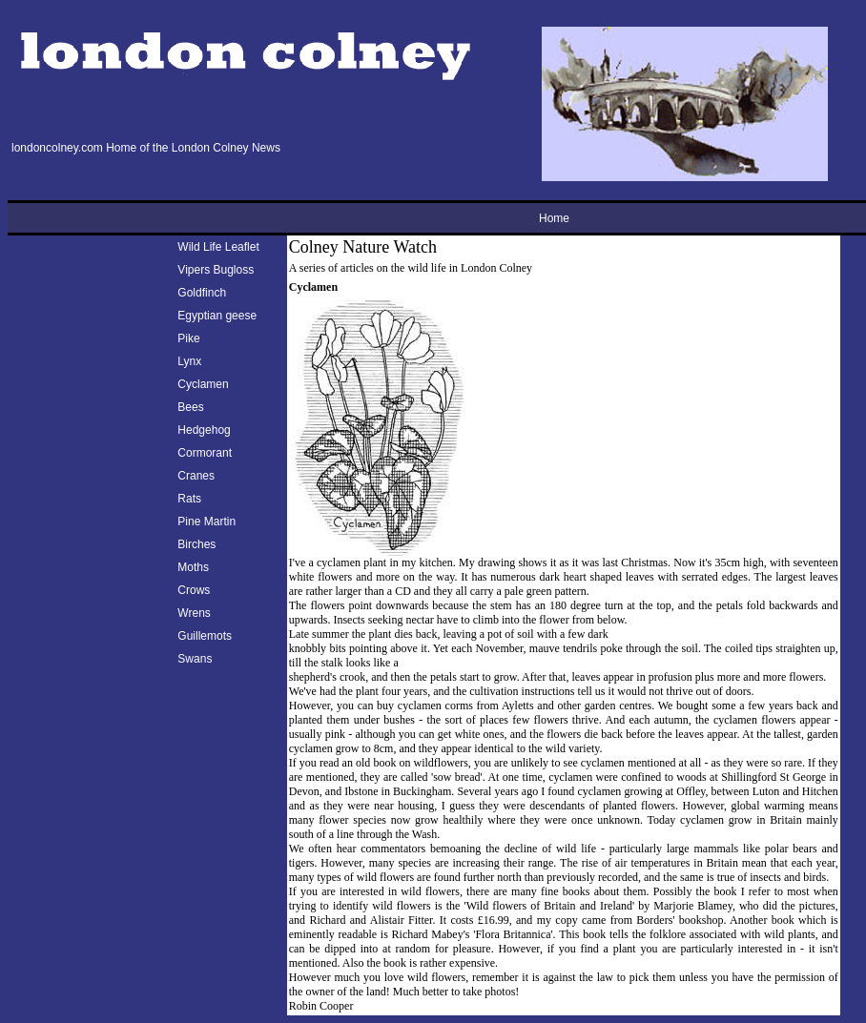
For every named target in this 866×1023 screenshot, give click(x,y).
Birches (196, 544)
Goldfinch (201, 292)
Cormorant (204, 453)
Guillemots (204, 636)
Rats (189, 498)
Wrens (193, 613)
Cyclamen (202, 384)
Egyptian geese (217, 315)
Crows (193, 590)
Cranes (196, 475)
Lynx (189, 361)
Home (554, 218)
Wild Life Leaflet (217, 247)
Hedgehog (203, 430)
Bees (190, 407)
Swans (194, 658)
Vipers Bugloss (215, 269)
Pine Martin (206, 521)
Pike (188, 338)
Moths (193, 567)
